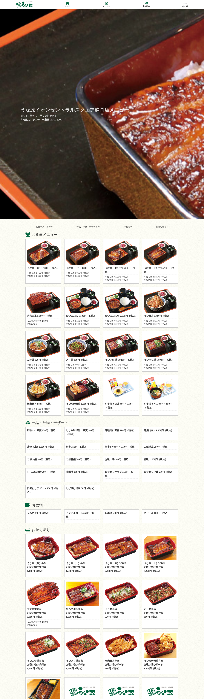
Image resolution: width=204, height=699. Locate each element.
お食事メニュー (44, 227)
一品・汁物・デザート (88, 227)
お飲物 (128, 227)
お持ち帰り (162, 227)
